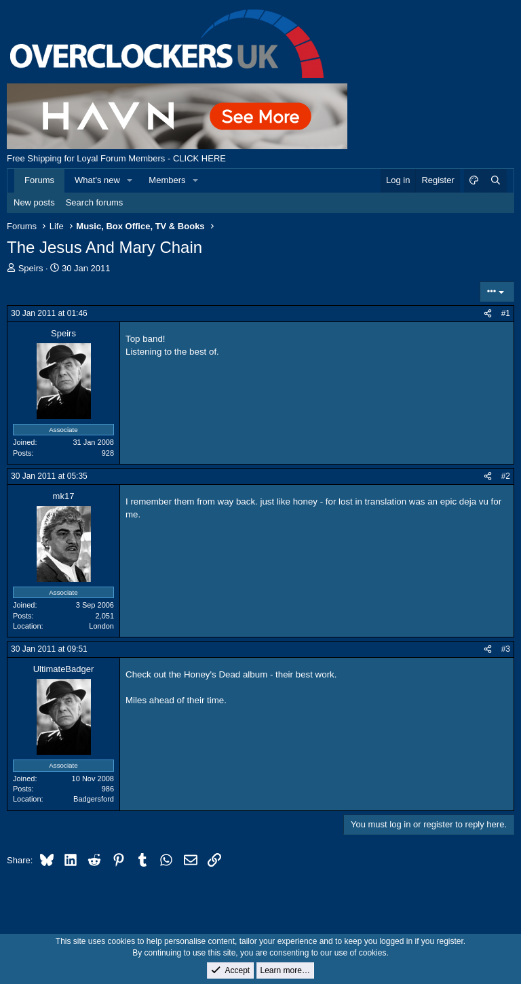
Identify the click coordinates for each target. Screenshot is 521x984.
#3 (505, 649)
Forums (39, 180)
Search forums (94, 202)
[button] (130, 180)
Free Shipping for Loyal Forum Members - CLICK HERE (116, 158)
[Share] (488, 313)
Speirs (30, 268)
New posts (34, 202)
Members (167, 180)
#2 (505, 476)
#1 (505, 313)
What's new (97, 180)
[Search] (495, 180)
